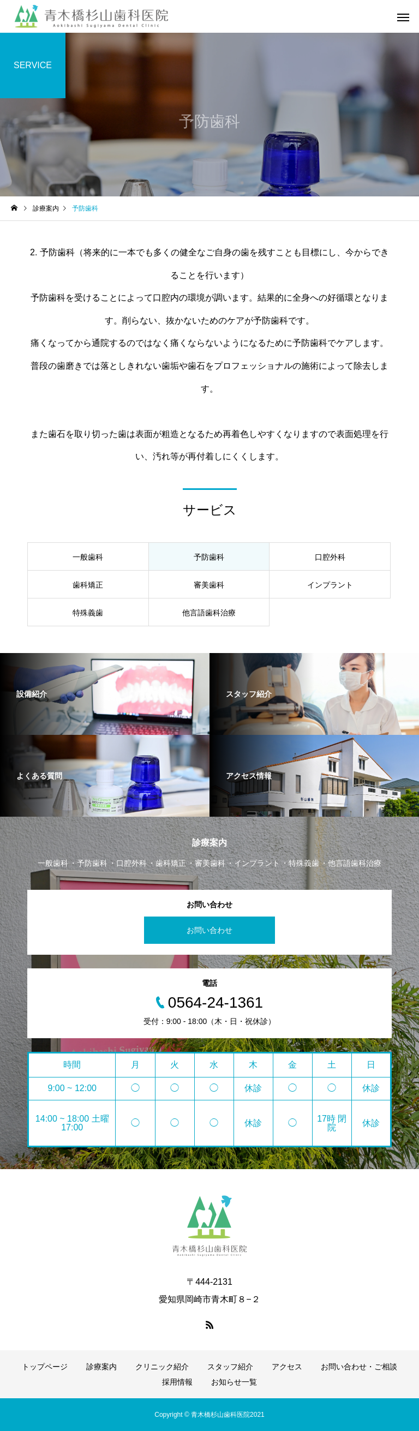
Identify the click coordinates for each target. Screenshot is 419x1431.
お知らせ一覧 (234, 1382)
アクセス (287, 1366)
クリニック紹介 (162, 1366)
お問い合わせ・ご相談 (359, 1366)
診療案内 (101, 1366)
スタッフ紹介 (230, 1366)
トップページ (45, 1366)
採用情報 (177, 1382)
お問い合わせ (209, 930)
